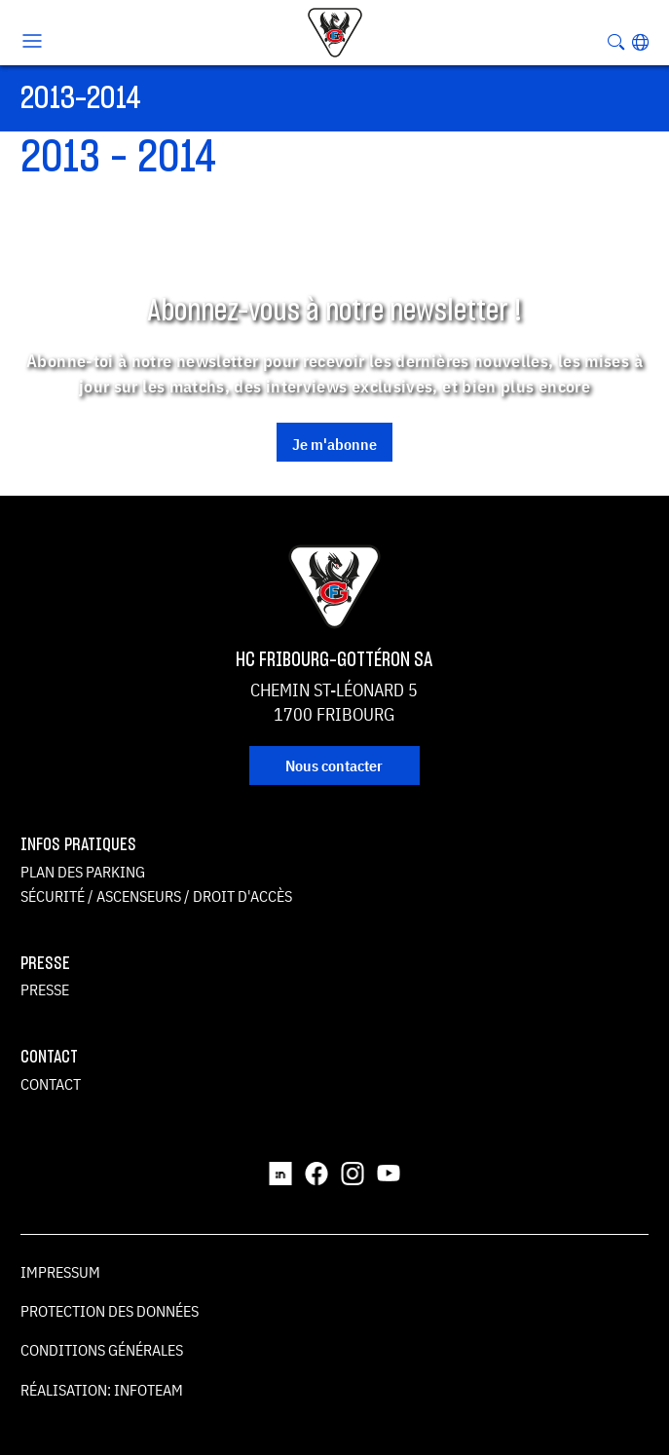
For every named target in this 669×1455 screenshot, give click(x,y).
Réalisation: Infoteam (101, 1389)
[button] (640, 42)
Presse (44, 989)
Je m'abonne (334, 444)
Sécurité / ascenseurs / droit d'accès (156, 896)
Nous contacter (334, 765)
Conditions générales (101, 1350)
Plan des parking (82, 871)
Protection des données (109, 1311)
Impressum (60, 1272)
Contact (50, 1084)
